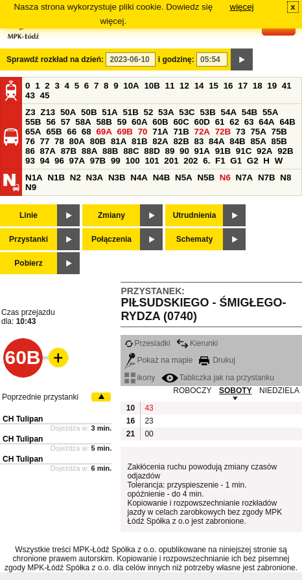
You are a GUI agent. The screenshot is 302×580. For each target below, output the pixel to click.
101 (152, 161)
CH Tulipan (23, 419)
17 (243, 86)
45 (45, 95)
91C (243, 151)
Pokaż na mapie (158, 360)
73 (241, 131)
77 (45, 141)
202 (190, 161)
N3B (117, 177)
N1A (34, 177)
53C (186, 112)
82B (181, 141)
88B (110, 151)
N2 (75, 177)
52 (149, 112)
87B (68, 151)
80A (77, 141)
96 (59, 161)
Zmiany (111, 215)
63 (249, 122)
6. (206, 161)
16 (228, 86)
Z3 (30, 112)
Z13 (47, 112)
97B (98, 161)
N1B (56, 177)
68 (86, 131)
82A (160, 141)
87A (48, 151)
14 (199, 86)
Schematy (194, 239)
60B (160, 122)
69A (103, 131)
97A (77, 161)
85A (258, 141)
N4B (161, 177)
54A (229, 112)
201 (171, 161)
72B (223, 131)
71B (181, 131)
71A (160, 131)
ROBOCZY (192, 390)
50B (89, 112)
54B (249, 112)
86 (30, 151)
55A (270, 112)
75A (258, 131)
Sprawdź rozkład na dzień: (55, 59)
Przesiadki (147, 343)
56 (51, 122)
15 (213, 86)
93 (30, 161)
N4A (139, 177)
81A (118, 141)
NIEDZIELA (279, 390)
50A (68, 112)
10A (131, 86)
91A (202, 151)
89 (169, 151)
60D (202, 122)
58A (83, 122)
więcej (242, 7)
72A (202, 131)
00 (149, 433)
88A (89, 151)
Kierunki (197, 343)
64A (266, 122)
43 (30, 95)
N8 (285, 177)
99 (116, 161)
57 (66, 122)
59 (122, 122)
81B (139, 141)
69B (125, 131)
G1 (236, 161)
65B (54, 131)
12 (184, 86)
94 (45, 161)
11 (170, 86)
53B (207, 112)
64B (287, 122)
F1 (220, 161)
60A (139, 122)
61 (220, 122)
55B (33, 122)
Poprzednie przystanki (40, 397)
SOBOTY (235, 390)
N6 (225, 177)
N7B (266, 177)
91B (223, 151)
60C (181, 122)
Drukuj (217, 360)
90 (184, 151)
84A (216, 141)
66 (71, 131)
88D (151, 151)
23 (149, 420)
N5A (183, 177)
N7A (244, 177)
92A (264, 151)
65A (33, 131)
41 (287, 86)
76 (30, 141)
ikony (139, 377)
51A (109, 112)
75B (279, 131)
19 (272, 86)
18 (257, 86)
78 (59, 141)
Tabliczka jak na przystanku (217, 377)
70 (143, 131)
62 (234, 122)
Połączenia (111, 239)
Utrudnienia (194, 215)
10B (151, 86)
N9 (30, 187)
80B (98, 141)
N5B (206, 177)
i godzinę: (176, 59)
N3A (95, 177)
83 (199, 141)
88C (131, 151)
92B (285, 151)
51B (130, 112)
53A (166, 112)
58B (103, 122)
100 (132, 161)
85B (279, 141)
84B (237, 141)
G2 (253, 161)
